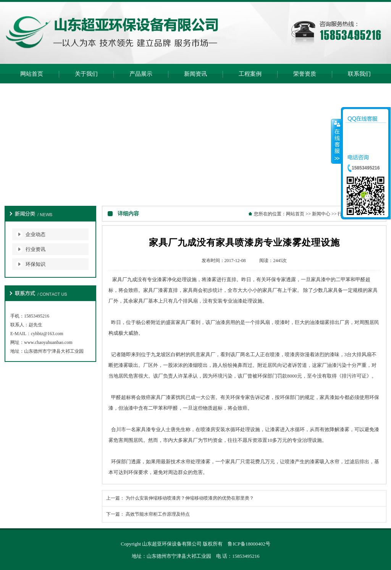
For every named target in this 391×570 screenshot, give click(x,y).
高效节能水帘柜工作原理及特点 (158, 514)
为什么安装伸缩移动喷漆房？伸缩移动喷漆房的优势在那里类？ (190, 498)
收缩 (336, 141)
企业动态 (35, 234)
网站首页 (295, 214)
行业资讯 (35, 249)
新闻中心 (321, 214)
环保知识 (35, 264)
